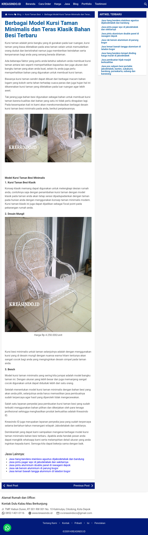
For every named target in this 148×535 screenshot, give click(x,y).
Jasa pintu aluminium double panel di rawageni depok (40, 465)
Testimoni (100, 3)
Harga (57, 3)
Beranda (30, 3)
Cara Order (45, 3)
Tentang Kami (50, 523)
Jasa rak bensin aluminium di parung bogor (33, 468)
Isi (88, 523)
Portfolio (87, 3)
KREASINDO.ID (11, 4)
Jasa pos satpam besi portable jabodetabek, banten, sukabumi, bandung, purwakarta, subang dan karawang (118, 70)
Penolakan (100, 523)
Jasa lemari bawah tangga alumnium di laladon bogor (39, 471)
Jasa (67, 3)
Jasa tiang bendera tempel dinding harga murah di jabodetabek (118, 54)
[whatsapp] (7, 528)
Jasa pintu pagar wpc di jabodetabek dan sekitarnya (38, 462)
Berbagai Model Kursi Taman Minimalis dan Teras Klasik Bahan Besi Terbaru (47, 29)
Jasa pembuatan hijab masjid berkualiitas (116, 61)
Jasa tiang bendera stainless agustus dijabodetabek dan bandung (46, 459)
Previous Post (82, 485)
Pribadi (78, 523)
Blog (75, 3)
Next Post (12, 485)
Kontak (65, 523)
